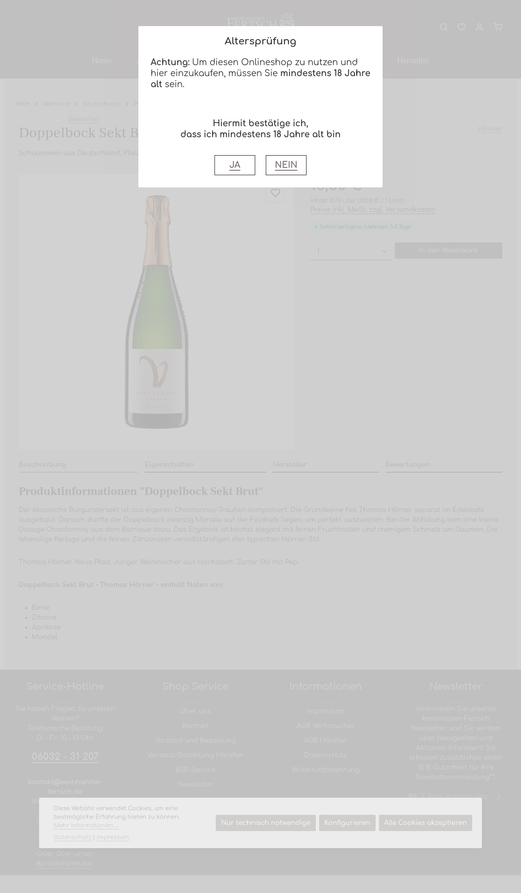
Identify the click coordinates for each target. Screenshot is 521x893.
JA (234, 165)
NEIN (286, 165)
